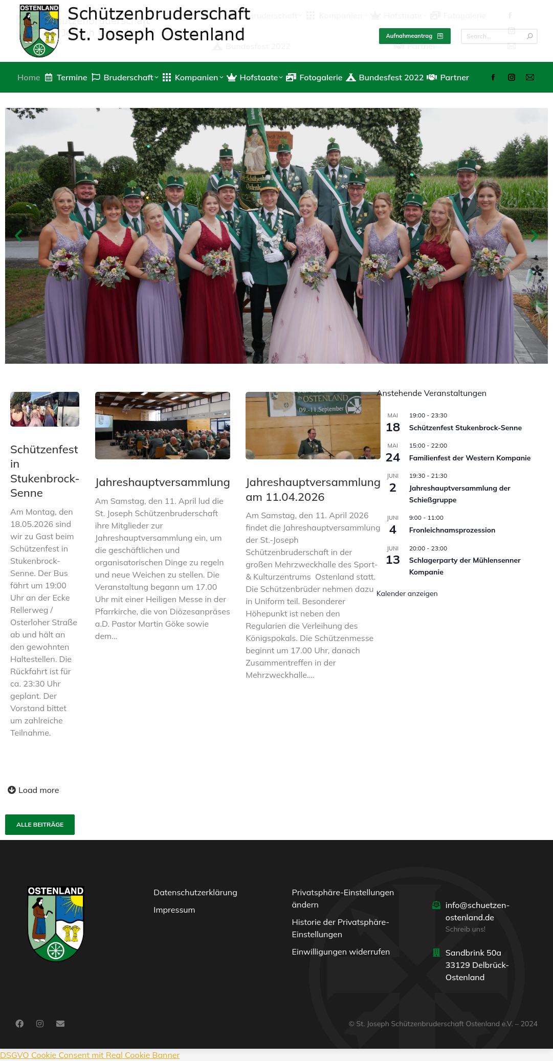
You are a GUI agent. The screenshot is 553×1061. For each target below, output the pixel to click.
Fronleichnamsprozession (452, 530)
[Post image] (44, 409)
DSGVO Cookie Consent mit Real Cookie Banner (90, 1055)
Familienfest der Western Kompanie (470, 457)
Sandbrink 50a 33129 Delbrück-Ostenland (478, 964)
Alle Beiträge (39, 824)
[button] (18, 236)
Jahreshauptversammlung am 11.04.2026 (312, 489)
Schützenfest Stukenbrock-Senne (465, 427)
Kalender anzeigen (407, 593)
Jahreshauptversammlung (162, 482)
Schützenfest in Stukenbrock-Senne (45, 471)
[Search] (499, 36)
